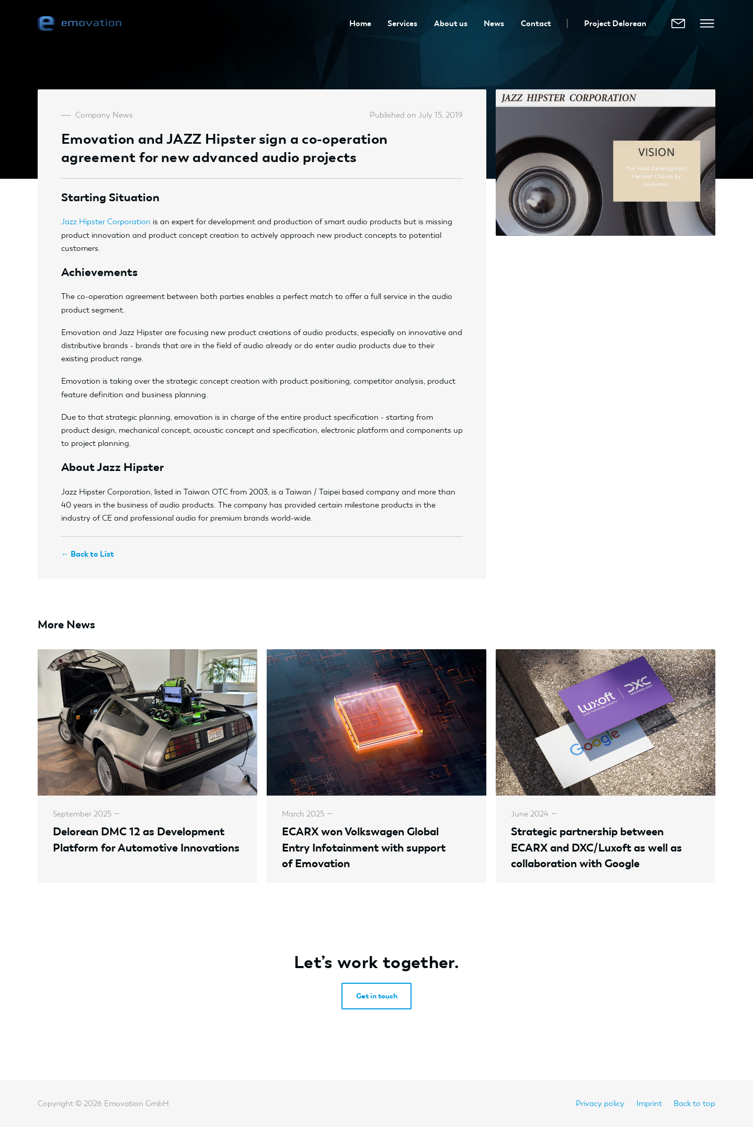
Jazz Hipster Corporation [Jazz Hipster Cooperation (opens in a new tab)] (106, 221)
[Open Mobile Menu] (707, 23)
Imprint (649, 1103)
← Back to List (87, 554)
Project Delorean (615, 23)
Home (360, 23)
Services (402, 23)
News (494, 23)
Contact (536, 23)
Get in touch (376, 995)
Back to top (694, 1103)
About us (450, 23)
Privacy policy (600, 1103)
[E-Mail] (678, 23)
